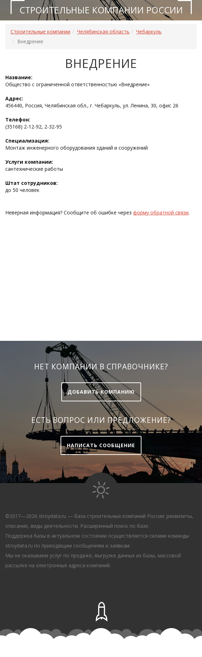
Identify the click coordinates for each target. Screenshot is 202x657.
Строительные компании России (101, 10)
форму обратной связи (161, 212)
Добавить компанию (101, 391)
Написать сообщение (101, 445)
